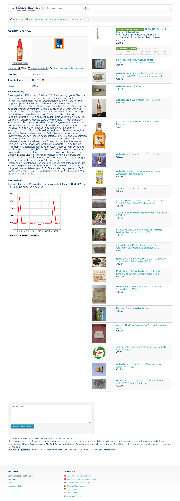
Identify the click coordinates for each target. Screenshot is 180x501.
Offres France (70, 493)
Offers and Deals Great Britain (76, 483)
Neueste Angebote (15, 486)
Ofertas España (71, 489)
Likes (10, 483)
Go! (86, 8)
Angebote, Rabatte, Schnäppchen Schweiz (81, 479)
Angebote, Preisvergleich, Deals (77, 476)
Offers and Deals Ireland (74, 486)
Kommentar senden (22, 426)
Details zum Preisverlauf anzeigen (24, 235)
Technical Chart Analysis (73, 496)
